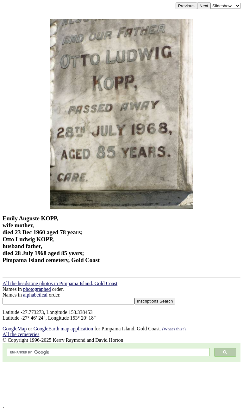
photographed (37, 289)
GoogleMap (15, 328)
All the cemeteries (21, 334)
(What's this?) (174, 329)
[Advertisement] (121, 384)
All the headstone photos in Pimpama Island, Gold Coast (60, 283)
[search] (107, 352)
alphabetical (35, 294)
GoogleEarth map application (64, 328)
